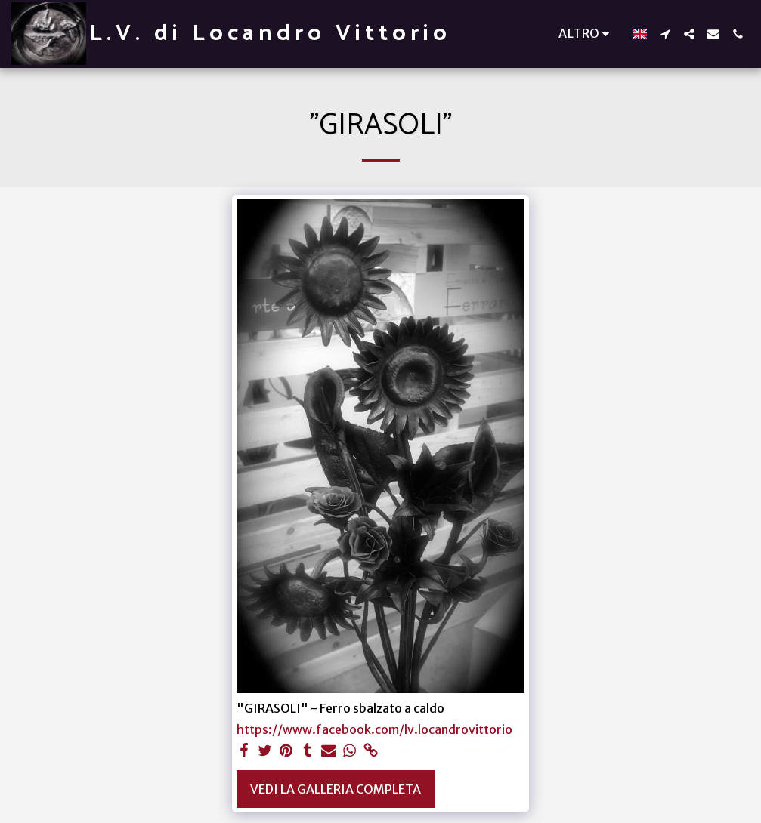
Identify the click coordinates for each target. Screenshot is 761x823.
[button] (665, 34)
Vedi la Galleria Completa (335, 789)
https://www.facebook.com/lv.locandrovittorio (374, 729)
